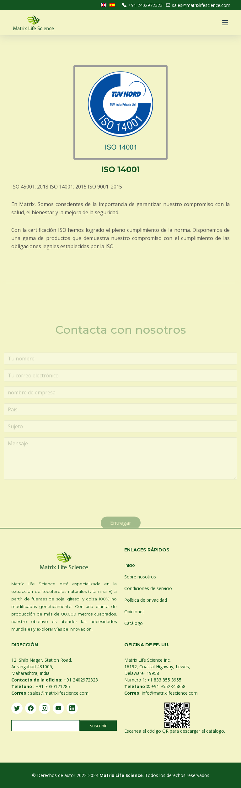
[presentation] (51, 505)
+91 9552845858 (168, 686)
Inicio (129, 565)
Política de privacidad (145, 600)
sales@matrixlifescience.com (198, 5)
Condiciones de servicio (148, 588)
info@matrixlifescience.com (170, 693)
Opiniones (134, 612)
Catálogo (133, 623)
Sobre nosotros (140, 577)
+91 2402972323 (142, 5)
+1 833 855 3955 (164, 680)
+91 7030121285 (53, 686)
